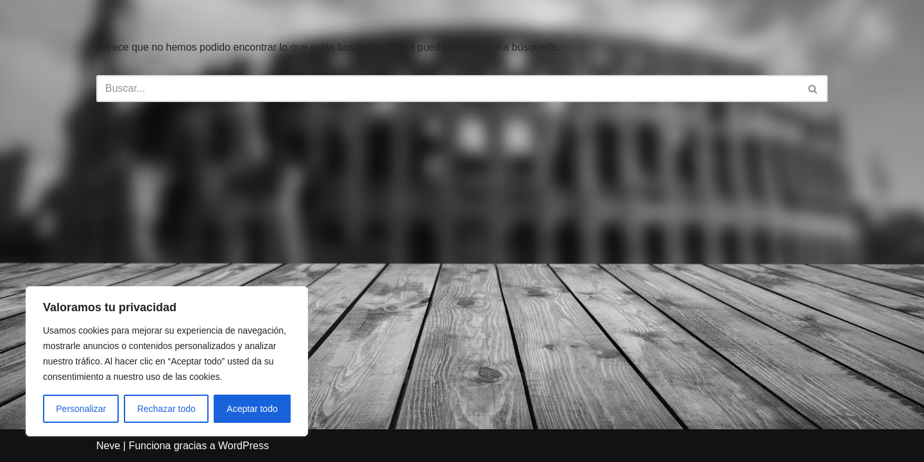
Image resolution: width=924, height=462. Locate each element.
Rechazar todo (166, 409)
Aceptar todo (252, 409)
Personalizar (81, 409)
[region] (167, 361)
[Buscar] (447, 88)
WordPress (243, 445)
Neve (108, 445)
